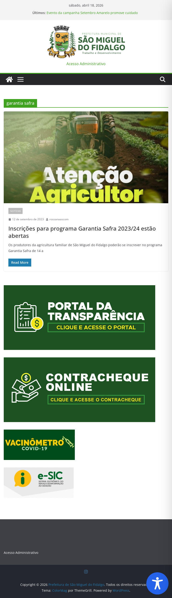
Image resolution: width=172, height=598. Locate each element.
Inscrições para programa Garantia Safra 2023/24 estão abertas (82, 231)
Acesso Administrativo (86, 63)
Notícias (15, 211)
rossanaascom (59, 219)
